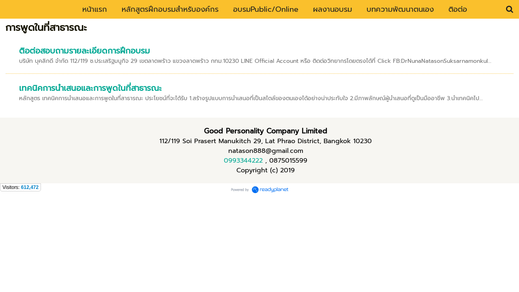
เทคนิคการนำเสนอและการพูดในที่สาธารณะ (90, 88)
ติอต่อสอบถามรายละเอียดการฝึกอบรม (84, 51)
